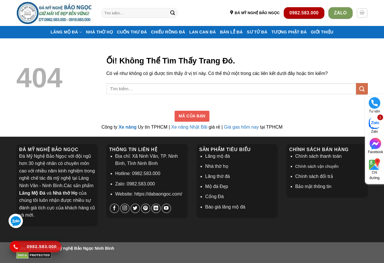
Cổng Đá (214, 196)
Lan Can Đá (202, 32)
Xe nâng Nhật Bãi (189, 127)
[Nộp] (172, 13)
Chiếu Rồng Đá (168, 32)
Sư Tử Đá (257, 32)
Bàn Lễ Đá (231, 32)
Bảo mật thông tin (313, 186)
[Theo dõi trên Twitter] (135, 208)
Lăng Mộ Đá (66, 32)
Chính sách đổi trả (314, 176)
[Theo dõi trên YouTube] (166, 208)
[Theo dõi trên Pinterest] (145, 208)
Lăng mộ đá (217, 156)
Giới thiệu (322, 32)
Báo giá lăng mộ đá (225, 206)
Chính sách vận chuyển (316, 166)
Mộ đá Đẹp (216, 186)
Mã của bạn (192, 116)
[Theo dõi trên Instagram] (125, 208)
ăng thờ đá (219, 176)
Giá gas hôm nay (241, 127)
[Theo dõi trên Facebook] (114, 208)
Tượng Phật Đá (289, 32)
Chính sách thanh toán (318, 156)
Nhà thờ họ (99, 32)
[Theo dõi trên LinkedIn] (156, 208)
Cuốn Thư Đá (132, 32)
